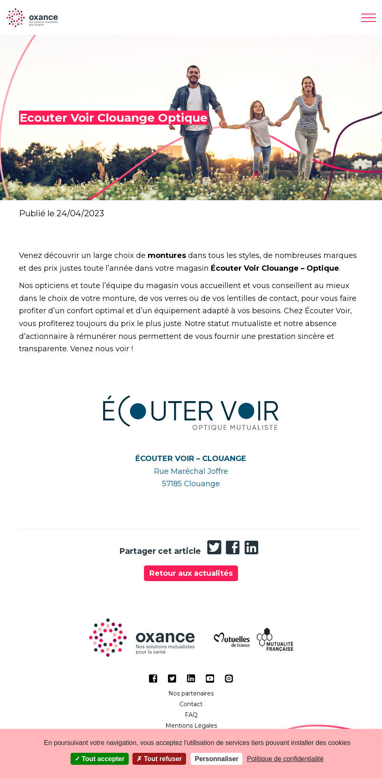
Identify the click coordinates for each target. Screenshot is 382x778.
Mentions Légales (191, 725)
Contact (191, 704)
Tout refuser (159, 758)
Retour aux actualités (191, 573)
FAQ (191, 715)
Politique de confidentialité (285, 758)
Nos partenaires (191, 693)
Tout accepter (100, 758)
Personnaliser (216, 758)
